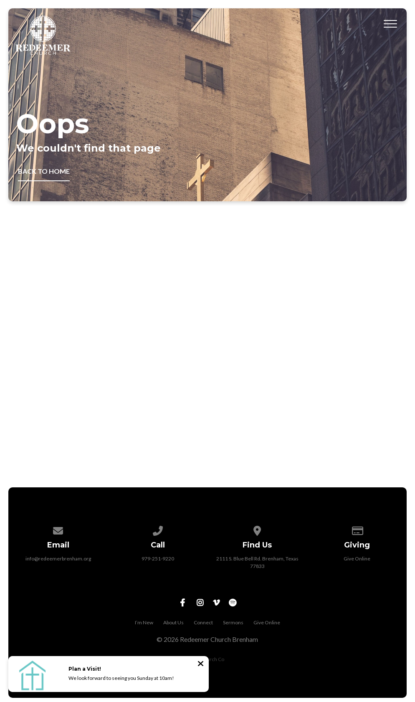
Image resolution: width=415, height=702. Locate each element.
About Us (173, 622)
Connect (203, 622)
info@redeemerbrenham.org (58, 558)
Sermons (233, 622)
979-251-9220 (158, 558)
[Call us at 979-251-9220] (158, 529)
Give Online (357, 558)
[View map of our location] (257, 529)
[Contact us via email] (58, 529)
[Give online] (357, 529)
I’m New (144, 622)
